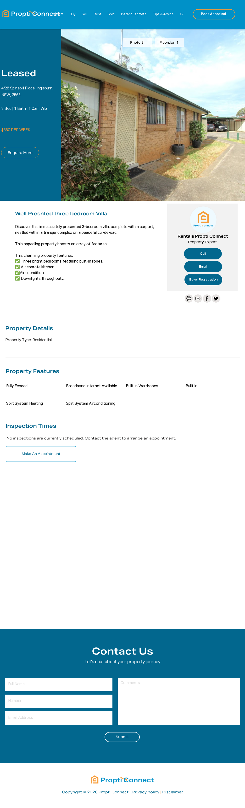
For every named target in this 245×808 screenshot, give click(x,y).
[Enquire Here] (20, 152)
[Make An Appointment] (41, 454)
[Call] (203, 253)
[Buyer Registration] (203, 279)
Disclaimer (172, 792)
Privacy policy (145, 792)
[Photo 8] (137, 42)
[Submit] (122, 737)
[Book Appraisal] (214, 14)
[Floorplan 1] (169, 42)
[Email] (203, 266)
